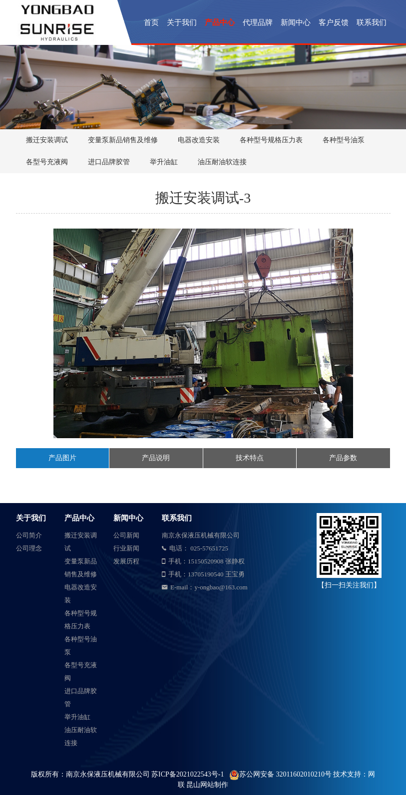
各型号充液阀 (47, 162)
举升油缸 (164, 162)
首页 (151, 22)
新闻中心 (296, 22)
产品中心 (220, 22)
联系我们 (372, 22)
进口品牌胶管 (109, 162)
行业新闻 (126, 548)
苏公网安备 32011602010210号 (286, 774)
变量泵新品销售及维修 (123, 140)
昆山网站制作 (207, 785)
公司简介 (29, 535)
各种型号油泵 (344, 140)
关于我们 (182, 22)
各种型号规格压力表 (271, 140)
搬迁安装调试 (47, 140)
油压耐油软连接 (222, 162)
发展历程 (126, 561)
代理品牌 (258, 22)
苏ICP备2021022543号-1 (187, 774)
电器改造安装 (199, 140)
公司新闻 (126, 535)
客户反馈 (334, 22)
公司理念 (29, 548)
